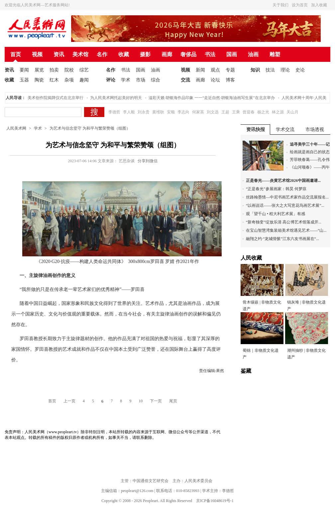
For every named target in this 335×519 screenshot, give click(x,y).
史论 (300, 69)
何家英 (198, 112)
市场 (140, 79)
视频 (37, 54)
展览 (39, 69)
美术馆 (80, 54)
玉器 (24, 79)
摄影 (145, 54)
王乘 (236, 112)
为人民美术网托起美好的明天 (117, 97)
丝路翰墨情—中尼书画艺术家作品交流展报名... (287, 197)
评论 (110, 79)
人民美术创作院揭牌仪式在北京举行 (53, 97)
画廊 (167, 54)
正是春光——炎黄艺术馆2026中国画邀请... (283, 180)
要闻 (24, 69)
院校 (69, 69)
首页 (15, 54)
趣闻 (84, 79)
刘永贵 (144, 112)
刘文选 (213, 112)
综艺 (84, 69)
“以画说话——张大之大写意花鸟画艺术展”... (285, 205)
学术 (125, 79)
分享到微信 (148, 161)
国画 (231, 54)
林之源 (278, 112)
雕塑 (275, 54)
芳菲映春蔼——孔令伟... (311, 159)
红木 (54, 79)
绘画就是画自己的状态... (311, 152)
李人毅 (129, 112)
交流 (185, 79)
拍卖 (54, 69)
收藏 (123, 54)
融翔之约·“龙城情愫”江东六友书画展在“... (282, 238)
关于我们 (280, 5)
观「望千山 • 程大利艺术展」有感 (275, 213)
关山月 (292, 112)
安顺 (171, 112)
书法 (210, 54)
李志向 (183, 112)
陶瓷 (39, 79)
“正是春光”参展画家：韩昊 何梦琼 (276, 189)
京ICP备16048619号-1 (215, 500)
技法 (270, 69)
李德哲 (114, 112)
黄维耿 (158, 112)
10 (141, 401)
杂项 (69, 79)
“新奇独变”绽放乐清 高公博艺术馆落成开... (283, 222)
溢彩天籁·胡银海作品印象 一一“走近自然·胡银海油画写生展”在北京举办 (213, 97)
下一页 (156, 401)
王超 (225, 112)
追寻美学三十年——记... (311, 144)
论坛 (215, 79)
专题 (230, 69)
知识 (255, 69)
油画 (253, 54)
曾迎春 (249, 112)
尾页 (173, 401)
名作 (102, 54)
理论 (285, 69)
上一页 (69, 401)
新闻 (200, 69)
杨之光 (263, 112)
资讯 (59, 54)
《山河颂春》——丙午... (311, 167)
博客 (230, 79)
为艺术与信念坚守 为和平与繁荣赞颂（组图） (90, 128)
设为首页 (300, 5)
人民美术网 (16, 128)
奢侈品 (188, 54)
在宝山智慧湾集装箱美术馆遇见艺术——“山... (286, 230)
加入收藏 (319, 5)
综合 (155, 79)
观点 (215, 69)
